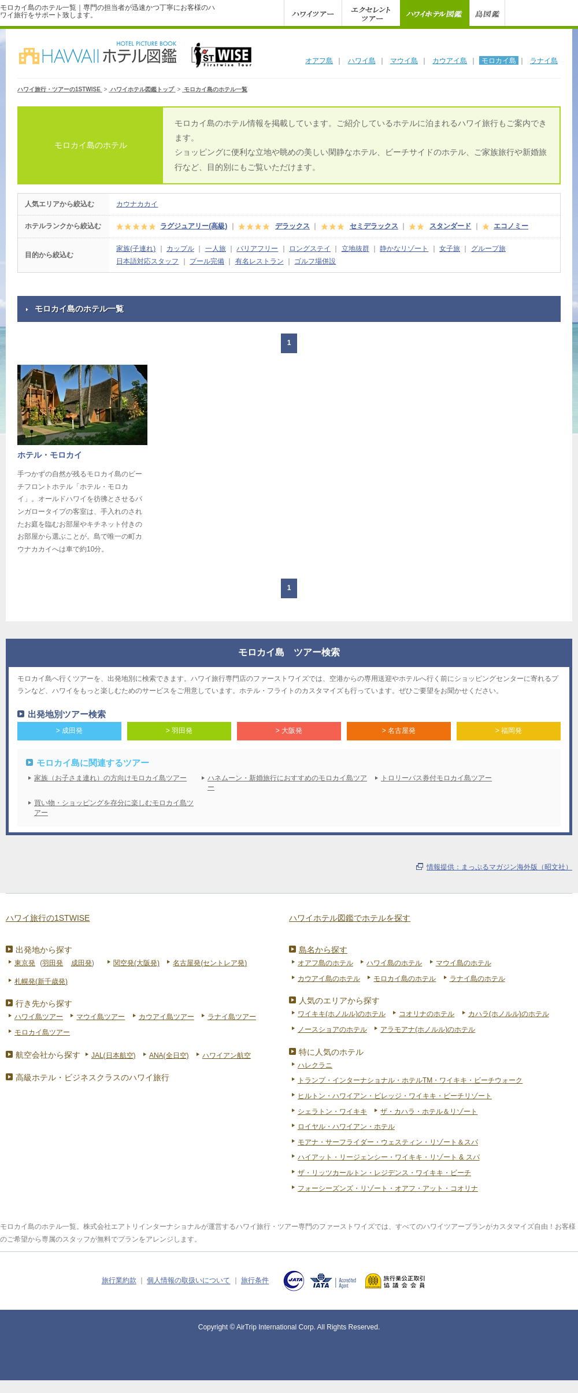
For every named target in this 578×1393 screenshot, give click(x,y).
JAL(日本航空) (113, 1055)
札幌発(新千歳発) (41, 981)
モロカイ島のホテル (404, 979)
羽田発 (52, 963)
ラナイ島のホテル (477, 979)
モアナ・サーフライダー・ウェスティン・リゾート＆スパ (388, 1142)
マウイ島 (404, 61)
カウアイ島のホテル (329, 979)
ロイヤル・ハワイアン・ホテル (346, 1126)
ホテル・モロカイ (49, 455)
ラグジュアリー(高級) (193, 226)
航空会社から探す (48, 1054)
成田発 (81, 963)
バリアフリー (257, 248)
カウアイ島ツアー (166, 1017)
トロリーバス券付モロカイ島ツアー (436, 778)
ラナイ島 (544, 61)
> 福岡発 (508, 731)
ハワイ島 (362, 61)
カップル (180, 248)
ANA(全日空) (169, 1055)
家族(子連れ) (135, 248)
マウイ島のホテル (463, 963)
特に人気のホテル (331, 1052)
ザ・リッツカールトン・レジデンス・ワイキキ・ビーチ (384, 1173)
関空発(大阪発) (136, 963)
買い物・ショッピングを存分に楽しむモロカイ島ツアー (114, 808)
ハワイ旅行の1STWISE (48, 918)
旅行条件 (255, 1281)
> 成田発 (69, 731)
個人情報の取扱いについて (188, 1281)
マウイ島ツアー (100, 1017)
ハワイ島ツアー (38, 1017)
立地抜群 (355, 248)
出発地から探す (44, 949)
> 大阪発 (289, 731)
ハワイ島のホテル (394, 963)
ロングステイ (310, 248)
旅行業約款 (119, 1281)
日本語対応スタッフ (147, 261)
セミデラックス (374, 226)
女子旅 (449, 248)
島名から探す (323, 949)
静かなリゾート (404, 248)
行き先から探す (44, 1003)
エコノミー (511, 226)
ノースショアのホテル (332, 1029)
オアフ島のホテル (325, 963)
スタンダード (450, 226)
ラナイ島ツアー (232, 1017)
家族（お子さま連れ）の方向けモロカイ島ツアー (110, 778)
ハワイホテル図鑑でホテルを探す (349, 918)
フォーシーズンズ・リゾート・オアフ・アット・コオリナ (388, 1188)
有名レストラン (259, 261)
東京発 (24, 963)
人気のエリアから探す (339, 1000)
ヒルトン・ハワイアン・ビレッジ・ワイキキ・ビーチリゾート (395, 1096)
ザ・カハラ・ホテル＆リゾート (428, 1111)
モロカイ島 (498, 61)
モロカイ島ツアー (42, 1032)
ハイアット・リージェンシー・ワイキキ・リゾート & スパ (389, 1157)
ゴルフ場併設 (315, 261)
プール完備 (207, 261)
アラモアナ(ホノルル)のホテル (427, 1029)
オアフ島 (319, 61)
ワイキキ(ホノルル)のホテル (342, 1014)
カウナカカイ (137, 204)
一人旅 (215, 248)
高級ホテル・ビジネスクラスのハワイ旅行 (92, 1077)
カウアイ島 (449, 61)
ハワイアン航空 (226, 1055)
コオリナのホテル (426, 1014)
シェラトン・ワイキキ (332, 1111)
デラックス (292, 226)
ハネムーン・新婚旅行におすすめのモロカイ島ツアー (287, 783)
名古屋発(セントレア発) (210, 963)
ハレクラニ (315, 1065)
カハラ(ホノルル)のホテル (508, 1014)
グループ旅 (488, 248)
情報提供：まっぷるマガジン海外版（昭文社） (499, 867)
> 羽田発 (179, 731)
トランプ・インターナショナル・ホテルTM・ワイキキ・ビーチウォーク (410, 1080)
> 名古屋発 (399, 731)
